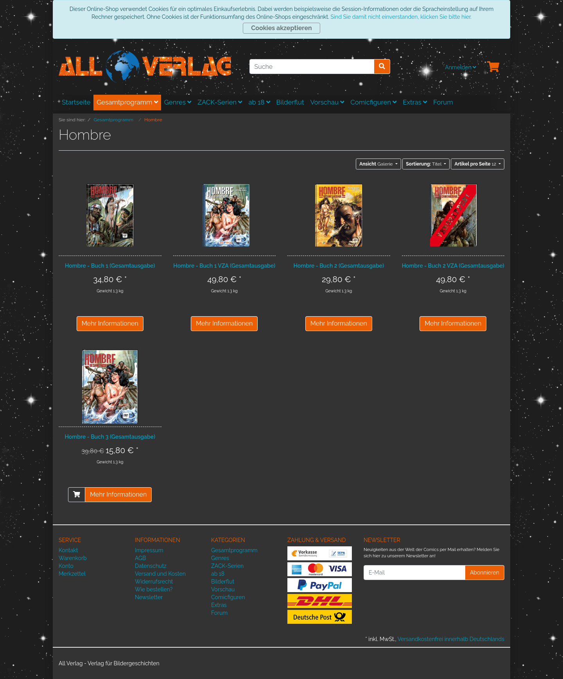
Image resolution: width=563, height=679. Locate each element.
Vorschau (327, 102)
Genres (178, 102)
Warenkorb (73, 558)
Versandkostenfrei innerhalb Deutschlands (451, 639)
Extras (415, 102)
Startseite (76, 102)
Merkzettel (72, 574)
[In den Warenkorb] (76, 494)
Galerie (376, 164)
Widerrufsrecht (154, 581)
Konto (66, 566)
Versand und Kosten (160, 574)
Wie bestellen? (153, 589)
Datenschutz (151, 566)
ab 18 (259, 102)
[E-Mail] (414, 572)
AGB (140, 558)
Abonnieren (484, 572)
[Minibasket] (493, 67)
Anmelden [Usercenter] (460, 67)
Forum (443, 102)
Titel (424, 164)
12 (475, 164)
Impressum (149, 550)
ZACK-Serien (219, 102)
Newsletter (149, 597)
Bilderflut (290, 102)
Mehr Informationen (110, 323)
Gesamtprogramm (127, 102)
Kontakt (68, 550)
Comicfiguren (373, 102)
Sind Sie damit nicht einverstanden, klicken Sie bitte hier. (400, 17)
